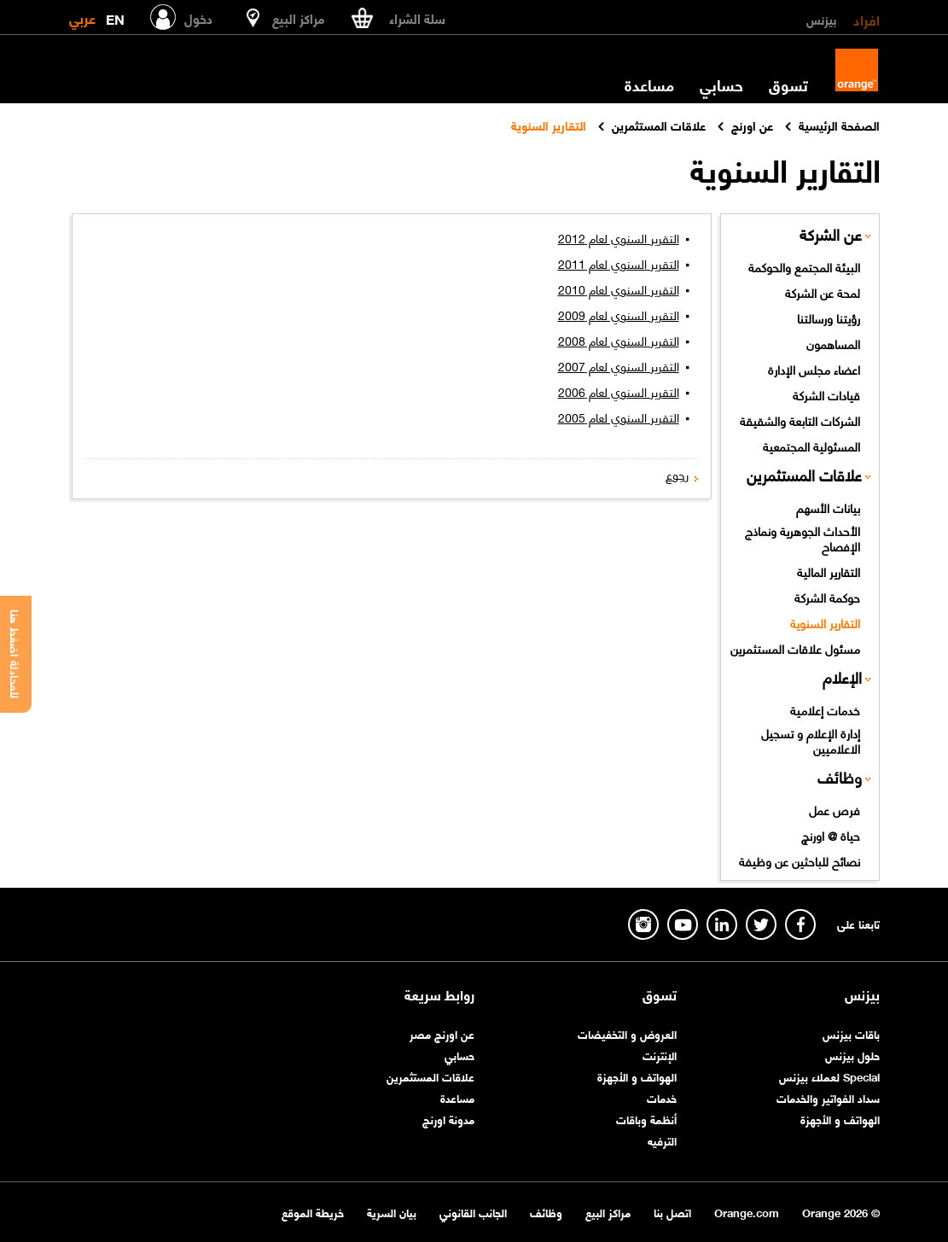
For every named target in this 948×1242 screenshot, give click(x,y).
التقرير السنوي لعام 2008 (618, 340)
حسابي (721, 84)
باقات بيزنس (851, 1033)
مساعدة (649, 84)
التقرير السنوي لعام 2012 (618, 237)
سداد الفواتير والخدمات (828, 1097)
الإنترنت (660, 1054)
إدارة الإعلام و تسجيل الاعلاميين (810, 740)
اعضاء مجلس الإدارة (814, 368)
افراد (866, 19)
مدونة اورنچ (448, 1118)
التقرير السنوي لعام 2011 (618, 263)
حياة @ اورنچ (830, 835)
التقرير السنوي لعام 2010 (618, 288)
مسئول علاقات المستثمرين (795, 648)
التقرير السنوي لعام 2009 (618, 314)
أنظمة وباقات (646, 1118)
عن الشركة (831, 234)
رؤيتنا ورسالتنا (828, 317)
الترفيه (662, 1140)
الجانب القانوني (473, 1211)
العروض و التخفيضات (627, 1033)
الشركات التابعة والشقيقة (800, 420)
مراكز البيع (608, 1211)
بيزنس (821, 19)
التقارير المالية (828, 571)
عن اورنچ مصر (442, 1033)
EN (115, 15)
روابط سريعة (439, 994)
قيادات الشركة (826, 394)
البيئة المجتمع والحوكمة (804, 266)
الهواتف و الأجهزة (840, 1118)
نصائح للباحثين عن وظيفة (799, 860)
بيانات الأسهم (828, 507)
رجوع (677, 474)
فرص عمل (834, 809)
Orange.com (746, 1211)
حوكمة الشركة (827, 596)
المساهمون (833, 343)
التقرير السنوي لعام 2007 (618, 365)
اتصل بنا (672, 1211)
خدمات (662, 1097)
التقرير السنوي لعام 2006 (618, 391)
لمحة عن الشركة (822, 292)
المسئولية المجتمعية (811, 445)
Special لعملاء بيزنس (829, 1076)
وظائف (839, 777)
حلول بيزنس (852, 1054)
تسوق (788, 84)
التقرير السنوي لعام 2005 (618, 416)
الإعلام (842, 677)
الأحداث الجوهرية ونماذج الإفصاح (802, 538)
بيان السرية (391, 1211)
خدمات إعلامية (825, 709)
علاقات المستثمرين (804, 475)
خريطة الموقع (313, 1211)
